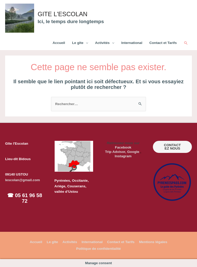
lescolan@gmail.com (22, 180)
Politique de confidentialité (98, 249)
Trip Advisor (115, 152)
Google (133, 152)
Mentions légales (153, 242)
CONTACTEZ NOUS (172, 147)
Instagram (123, 156)
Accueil (59, 43)
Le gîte (77, 43)
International (131, 43)
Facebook (123, 147)
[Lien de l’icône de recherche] (186, 43)
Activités (102, 43)
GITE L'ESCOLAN (64, 14)
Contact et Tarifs (163, 43)
